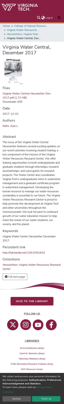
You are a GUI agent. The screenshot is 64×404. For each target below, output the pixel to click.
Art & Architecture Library (32, 348)
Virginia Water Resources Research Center (24, 30)
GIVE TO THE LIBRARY (32, 301)
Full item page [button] (15, 277)
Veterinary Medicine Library (32, 358)
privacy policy (44, 387)
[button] (43, 18)
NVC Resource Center (32, 369)
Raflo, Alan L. (10, 126)
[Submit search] (39, 18)
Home (6, 26)
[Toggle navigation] (59, 17)
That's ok (46, 398)
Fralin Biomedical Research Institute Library (32, 364)
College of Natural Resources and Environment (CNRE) (31, 26)
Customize (7, 392)
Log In (49, 18)
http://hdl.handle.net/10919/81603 (24, 253)
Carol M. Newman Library (32, 353)
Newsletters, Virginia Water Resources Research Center (24, 34)
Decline (16, 398)
